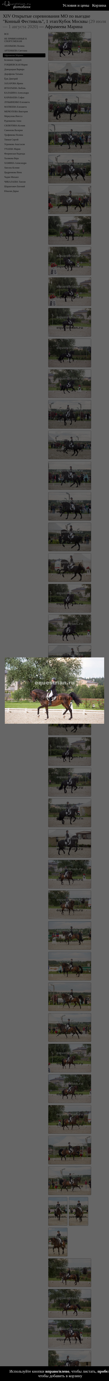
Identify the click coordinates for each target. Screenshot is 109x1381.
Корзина (99, 5)
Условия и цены (76, 5)
